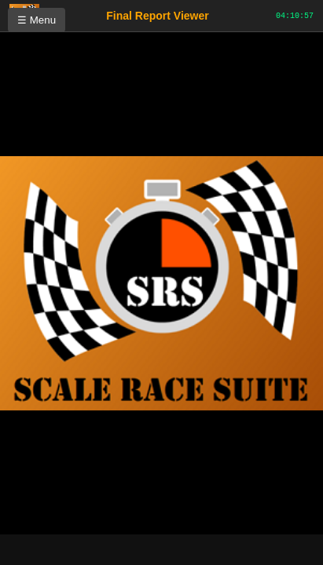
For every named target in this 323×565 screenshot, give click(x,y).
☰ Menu (36, 20)
